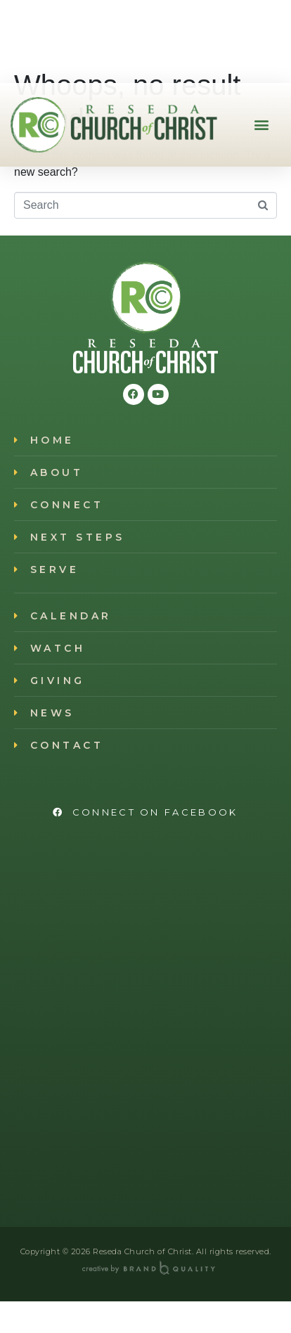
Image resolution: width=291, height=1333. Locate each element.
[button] (261, 124)
